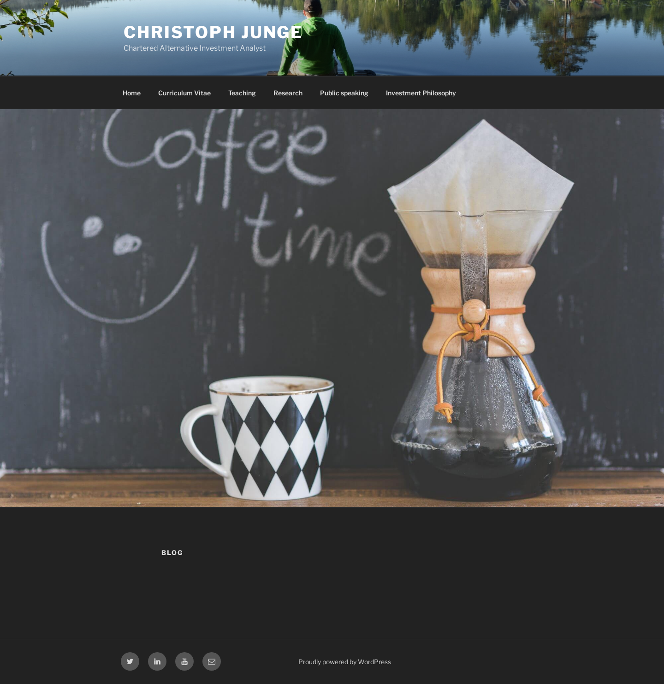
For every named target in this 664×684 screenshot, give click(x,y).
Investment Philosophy (421, 93)
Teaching (242, 93)
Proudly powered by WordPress (344, 662)
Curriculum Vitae (184, 93)
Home (132, 93)
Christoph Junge (213, 32)
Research (287, 93)
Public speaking (344, 93)
